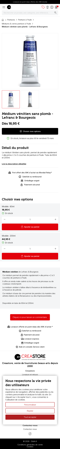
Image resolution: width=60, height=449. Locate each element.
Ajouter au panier (30, 227)
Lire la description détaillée (14, 164)
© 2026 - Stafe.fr (30, 441)
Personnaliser (30, 404)
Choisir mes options (30, 131)
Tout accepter (30, 417)
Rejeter (30, 411)
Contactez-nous (30, 429)
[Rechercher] (30, 12)
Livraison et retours (30, 374)
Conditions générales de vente (30, 445)
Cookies (30, 447)
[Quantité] (30, 219)
